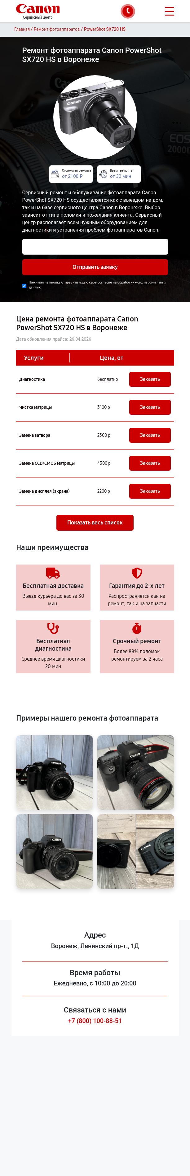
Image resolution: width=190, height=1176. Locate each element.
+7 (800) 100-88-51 (95, 1021)
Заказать (150, 379)
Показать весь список (95, 522)
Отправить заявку (95, 267)
